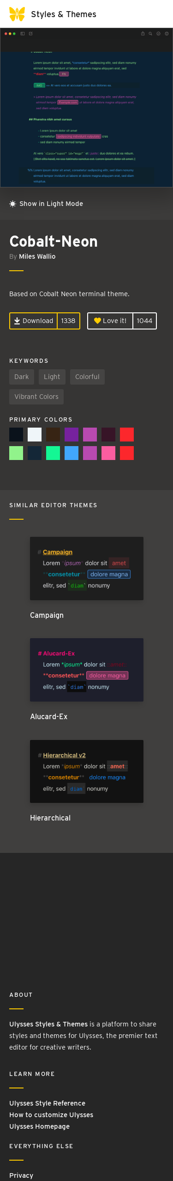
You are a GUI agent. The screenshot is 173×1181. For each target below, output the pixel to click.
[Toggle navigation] (154, 14)
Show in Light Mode (46, 203)
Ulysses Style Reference (47, 1103)
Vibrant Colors (36, 396)
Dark (21, 377)
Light (52, 377)
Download (33, 321)
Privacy (21, 1175)
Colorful (87, 377)
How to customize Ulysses (51, 1115)
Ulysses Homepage (39, 1126)
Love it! (110, 321)
